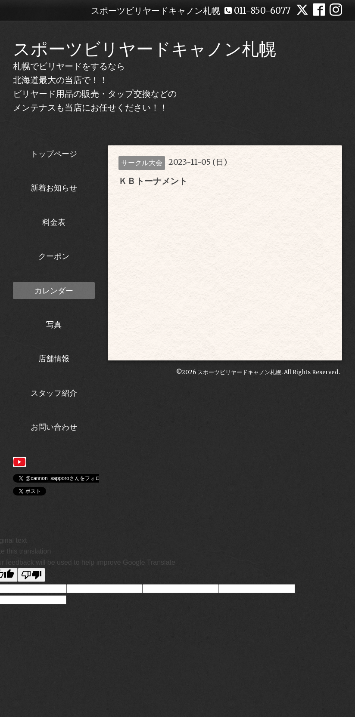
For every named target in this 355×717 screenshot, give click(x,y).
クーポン (53, 256)
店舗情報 (53, 358)
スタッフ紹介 (54, 393)
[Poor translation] (31, 575)
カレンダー (53, 290)
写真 (54, 324)
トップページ (54, 154)
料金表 (53, 222)
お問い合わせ (54, 427)
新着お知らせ (54, 188)
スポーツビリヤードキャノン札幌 (144, 49)
